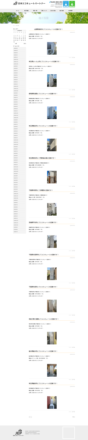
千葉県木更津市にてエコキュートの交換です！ (44, 254)
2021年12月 (16, 166)
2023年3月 (16, 133)
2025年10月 (16, 63)
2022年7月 (16, 151)
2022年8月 (16, 148)
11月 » (25, 43)
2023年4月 (16, 131)
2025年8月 (16, 68)
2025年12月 (16, 59)
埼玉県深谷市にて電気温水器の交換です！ (42, 158)
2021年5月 (16, 182)
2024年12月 (16, 86)
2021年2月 (16, 189)
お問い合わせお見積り (65, 4)
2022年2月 (16, 162)
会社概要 (70, 10)
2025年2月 (16, 81)
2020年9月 (16, 200)
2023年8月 (16, 122)
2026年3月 (16, 52)
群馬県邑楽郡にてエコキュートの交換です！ (43, 93)
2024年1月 (16, 110)
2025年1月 (16, 84)
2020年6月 (16, 207)
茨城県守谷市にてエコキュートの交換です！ (43, 222)
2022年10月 (16, 144)
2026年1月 (16, 57)
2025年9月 (16, 66)
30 (25, 40)
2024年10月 (16, 90)
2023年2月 (16, 135)
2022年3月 (16, 160)
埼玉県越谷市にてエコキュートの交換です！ (43, 383)
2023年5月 (16, 128)
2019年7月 (16, 231)
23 (25, 38)
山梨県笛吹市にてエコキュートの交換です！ (48, 29)
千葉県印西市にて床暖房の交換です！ (41, 190)
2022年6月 (16, 153)
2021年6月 (16, 180)
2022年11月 (16, 142)
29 (23, 40)
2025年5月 (16, 75)
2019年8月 (16, 229)
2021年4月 (16, 184)
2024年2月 (16, 108)
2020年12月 (16, 193)
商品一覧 (35, 10)
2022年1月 (16, 164)
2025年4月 (16, 77)
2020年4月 (16, 211)
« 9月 (16, 43)
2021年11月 (16, 169)
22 (23, 38)
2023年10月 (16, 117)
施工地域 (62, 10)
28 (21, 40)
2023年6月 (16, 126)
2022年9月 (16, 146)
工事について (44, 10)
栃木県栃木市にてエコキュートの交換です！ (43, 351)
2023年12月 (16, 113)
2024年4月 (16, 104)
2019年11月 (16, 222)
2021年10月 (16, 171)
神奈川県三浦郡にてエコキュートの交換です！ (44, 319)
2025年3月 (16, 79)
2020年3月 (16, 213)
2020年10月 (16, 198)
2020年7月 (16, 204)
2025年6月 (16, 72)
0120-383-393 (57, 2)
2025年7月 (16, 70)
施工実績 (26, 10)
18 (15, 38)
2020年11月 (16, 195)
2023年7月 (16, 124)
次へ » (74, 416)
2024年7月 (16, 97)
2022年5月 (16, 155)
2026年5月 (16, 48)
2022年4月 (16, 157)
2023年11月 (16, 115)
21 (21, 38)
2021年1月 (16, 191)
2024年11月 (16, 88)
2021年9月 (16, 173)
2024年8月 (16, 95)
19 (17, 38)
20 (19, 38)
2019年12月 (16, 220)
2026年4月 (16, 50)
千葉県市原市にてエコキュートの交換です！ (43, 287)
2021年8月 (16, 175)
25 (15, 40)
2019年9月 (16, 227)
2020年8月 (16, 202)
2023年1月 (16, 137)
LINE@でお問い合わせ (72, 4)
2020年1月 (16, 218)
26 (17, 40)
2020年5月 (16, 209)
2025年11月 (16, 61)
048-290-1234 (59, 3)
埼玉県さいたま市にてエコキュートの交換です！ (44, 61)
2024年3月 (16, 106)
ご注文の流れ (53, 10)
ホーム (17, 10)
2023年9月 (16, 119)
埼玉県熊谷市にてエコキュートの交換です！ (43, 126)
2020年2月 (16, 216)
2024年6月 (16, 99)
